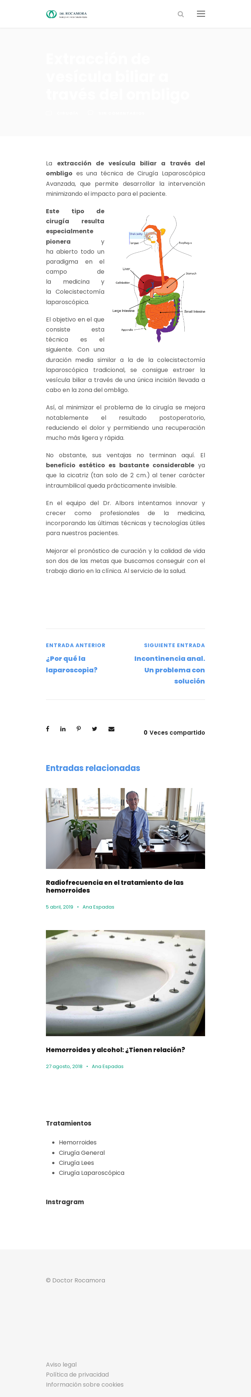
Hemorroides (76, 1111)
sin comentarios (118, 113)
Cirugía (66, 113)
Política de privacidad (74, 1343)
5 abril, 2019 (59, 875)
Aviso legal (60, 1333)
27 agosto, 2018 (63, 1035)
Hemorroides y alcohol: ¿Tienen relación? (108, 1018)
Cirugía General (80, 1121)
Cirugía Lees (76, 1131)
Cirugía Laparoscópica (88, 1141)
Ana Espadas (95, 875)
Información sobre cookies (80, 1353)
